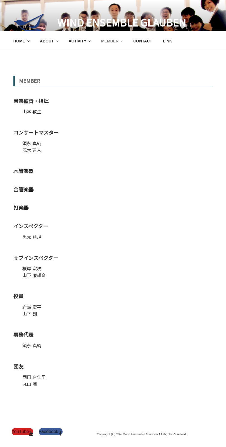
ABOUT (49, 41)
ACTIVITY (80, 41)
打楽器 (20, 207)
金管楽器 (23, 189)
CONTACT (142, 41)
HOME (21, 41)
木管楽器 (23, 171)
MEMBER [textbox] (29, 80)
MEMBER (112, 41)
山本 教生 (31, 111)
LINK (167, 41)
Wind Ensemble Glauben (121, 22)
